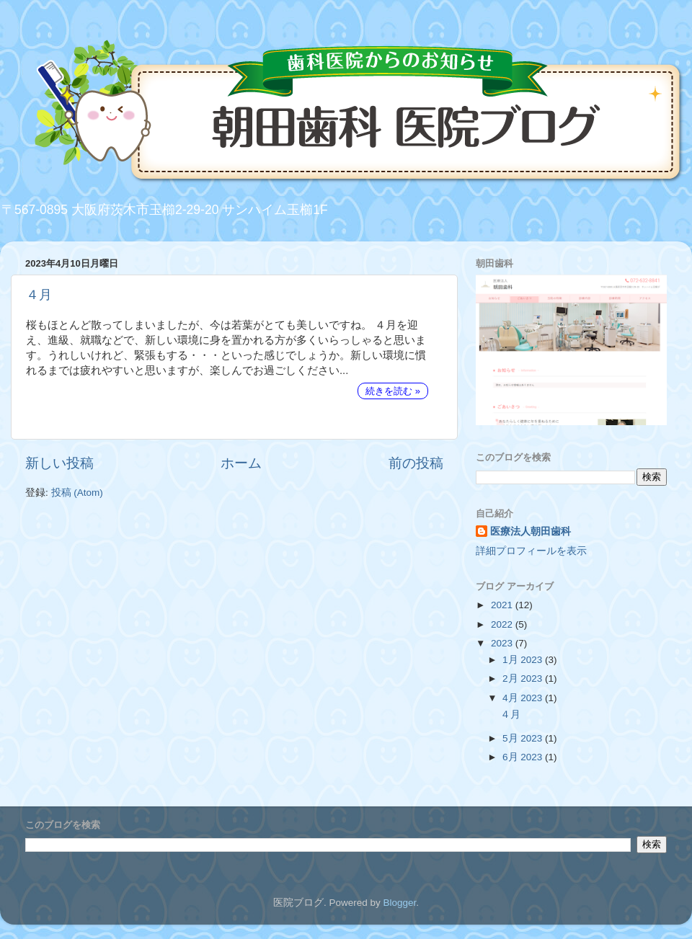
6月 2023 (523, 757)
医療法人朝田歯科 (530, 531)
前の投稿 (416, 463)
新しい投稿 (59, 463)
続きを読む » (392, 391)
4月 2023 (523, 698)
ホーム (241, 463)
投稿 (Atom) (77, 492)
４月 (39, 295)
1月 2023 (523, 659)
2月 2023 (523, 678)
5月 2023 (523, 738)
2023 (503, 643)
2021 (503, 605)
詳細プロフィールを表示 (531, 551)
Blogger (399, 902)
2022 (503, 624)
